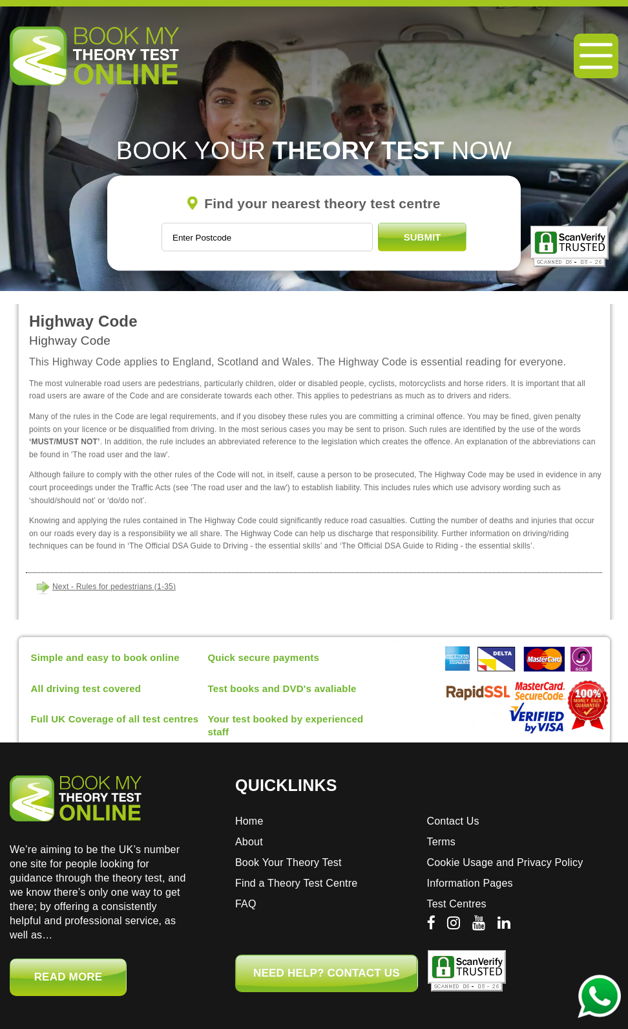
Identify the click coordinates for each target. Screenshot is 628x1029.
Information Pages (470, 883)
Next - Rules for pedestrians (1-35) (114, 586)
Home (249, 821)
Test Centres (457, 903)
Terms (441, 841)
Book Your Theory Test (288, 862)
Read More (68, 977)
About (249, 841)
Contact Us (453, 821)
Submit (422, 237)
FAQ (245, 903)
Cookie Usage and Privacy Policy (505, 862)
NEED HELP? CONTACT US (326, 973)
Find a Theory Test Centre (296, 883)
